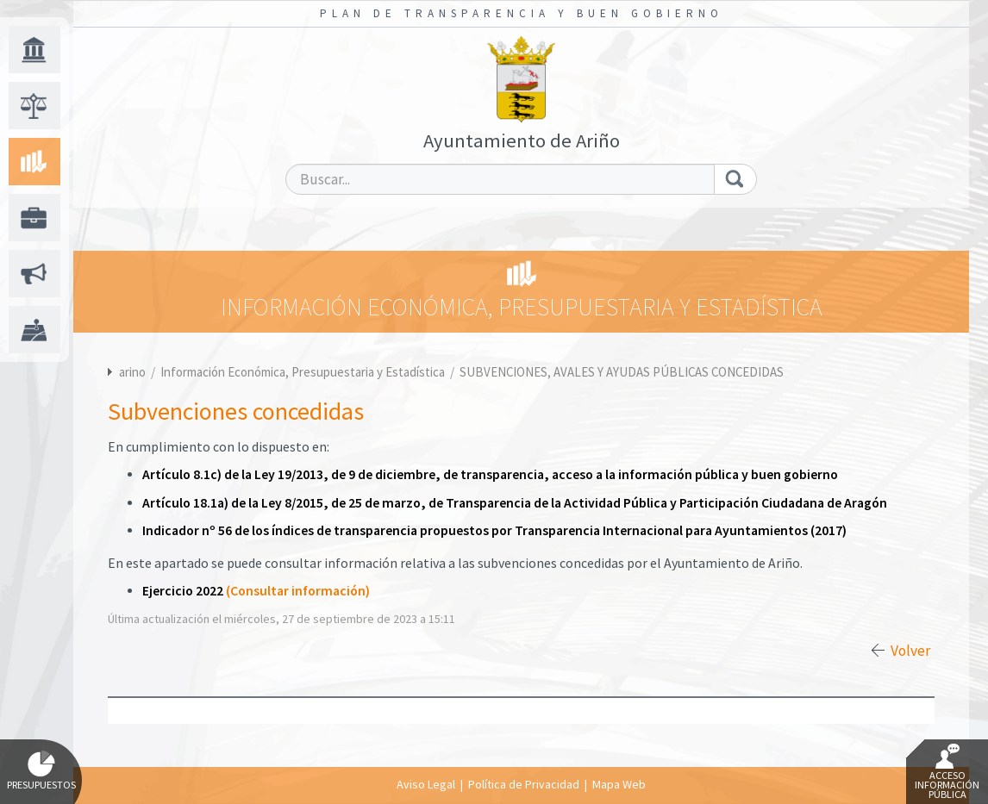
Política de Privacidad (523, 784)
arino (132, 372)
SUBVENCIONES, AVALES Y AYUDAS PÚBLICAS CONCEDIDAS (622, 372)
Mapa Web (619, 784)
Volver (910, 650)
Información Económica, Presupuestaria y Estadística (303, 372)
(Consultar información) (298, 591)
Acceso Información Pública (947, 772)
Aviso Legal (426, 784)
